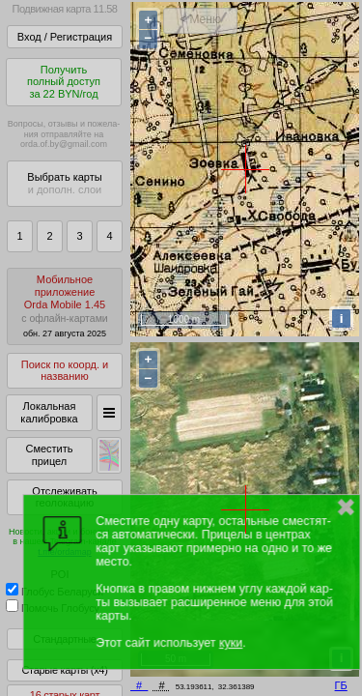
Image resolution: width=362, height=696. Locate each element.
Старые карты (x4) (64, 670)
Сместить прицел (48, 455)
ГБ (341, 685)
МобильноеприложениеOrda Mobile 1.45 (64, 306)
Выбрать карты (64, 183)
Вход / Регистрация (64, 37)
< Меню (200, 19)
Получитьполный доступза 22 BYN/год (63, 82)
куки (230, 643)
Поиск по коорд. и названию (64, 371)
